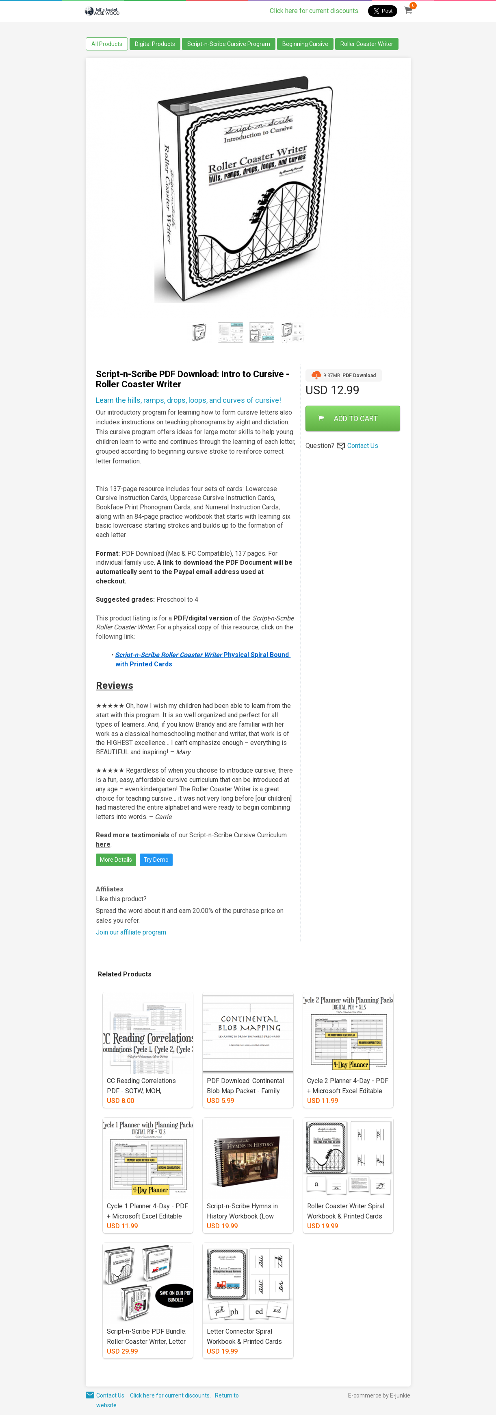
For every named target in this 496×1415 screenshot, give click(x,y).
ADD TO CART (348, 418)
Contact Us (362, 446)
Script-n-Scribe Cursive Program (228, 44)
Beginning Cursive (305, 44)
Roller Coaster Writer (366, 44)
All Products (106, 44)
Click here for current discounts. (315, 11)
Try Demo (156, 859)
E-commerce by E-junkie (379, 1395)
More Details (116, 859)
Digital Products (155, 44)
